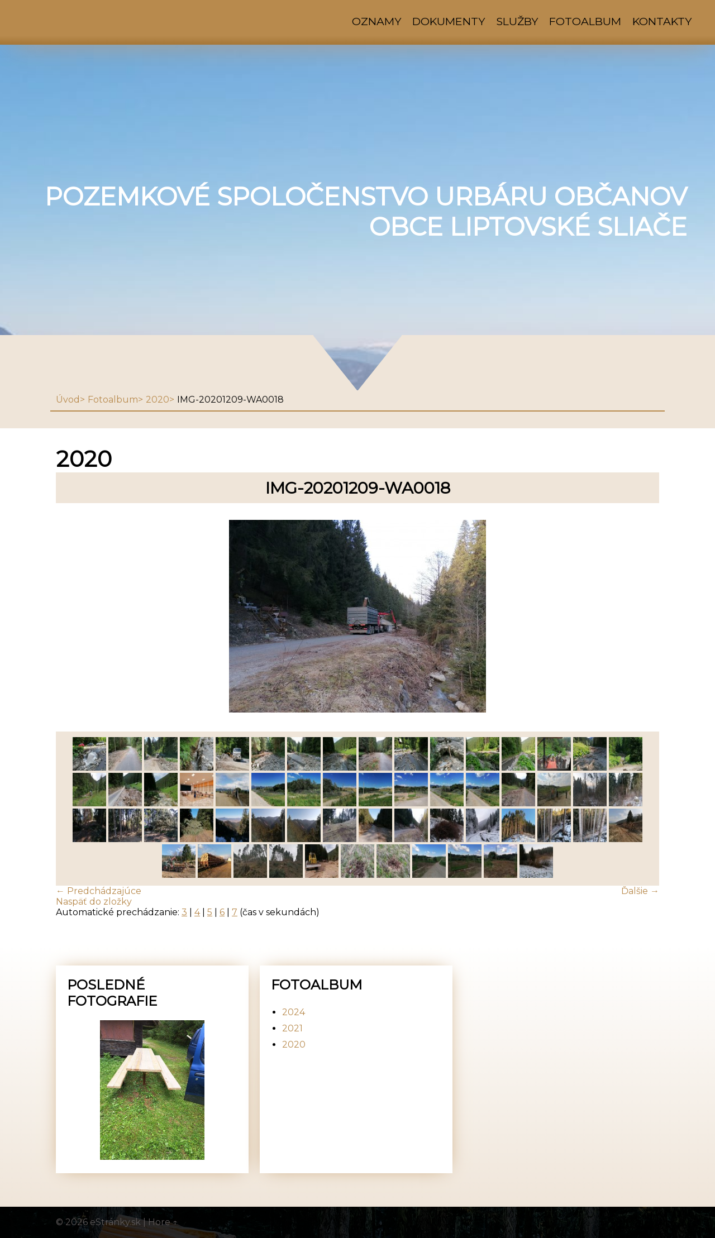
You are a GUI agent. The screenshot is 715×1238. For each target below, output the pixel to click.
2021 (292, 1028)
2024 (293, 1012)
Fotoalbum (585, 21)
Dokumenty (448, 21)
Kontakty (662, 21)
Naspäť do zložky (94, 901)
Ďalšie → (640, 891)
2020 (157, 399)
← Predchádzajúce (98, 891)
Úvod (68, 399)
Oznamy (376, 21)
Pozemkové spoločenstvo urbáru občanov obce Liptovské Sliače (366, 211)
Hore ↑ (163, 1222)
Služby (517, 21)
